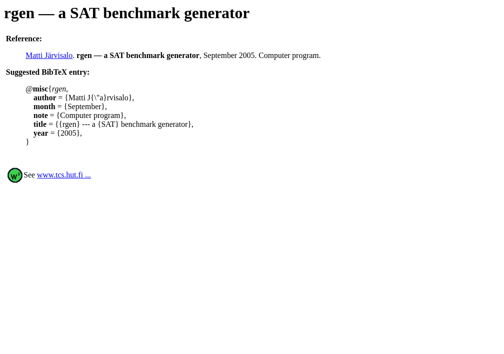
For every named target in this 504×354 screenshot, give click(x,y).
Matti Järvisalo (49, 55)
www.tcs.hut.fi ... (64, 175)
